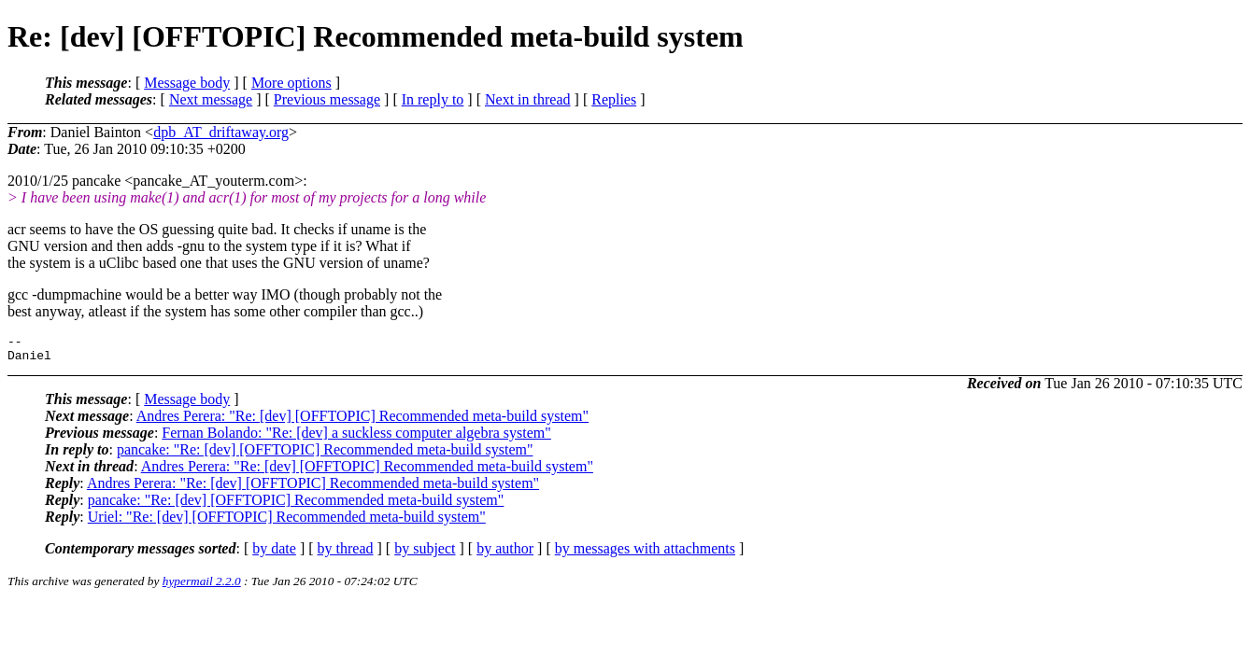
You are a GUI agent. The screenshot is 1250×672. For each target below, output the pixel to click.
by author (504, 554)
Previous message (327, 99)
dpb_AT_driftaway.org (221, 132)
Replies (613, 99)
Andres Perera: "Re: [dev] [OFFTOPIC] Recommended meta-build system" (362, 421)
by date (274, 554)
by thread (346, 554)
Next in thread (528, 99)
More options (291, 83)
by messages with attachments (645, 554)
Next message (210, 99)
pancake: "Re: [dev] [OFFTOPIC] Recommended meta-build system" (325, 455)
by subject (424, 554)
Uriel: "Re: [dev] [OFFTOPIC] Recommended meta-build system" (287, 522)
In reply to (433, 99)
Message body (187, 83)
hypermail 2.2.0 (202, 587)
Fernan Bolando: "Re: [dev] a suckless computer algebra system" (356, 438)
